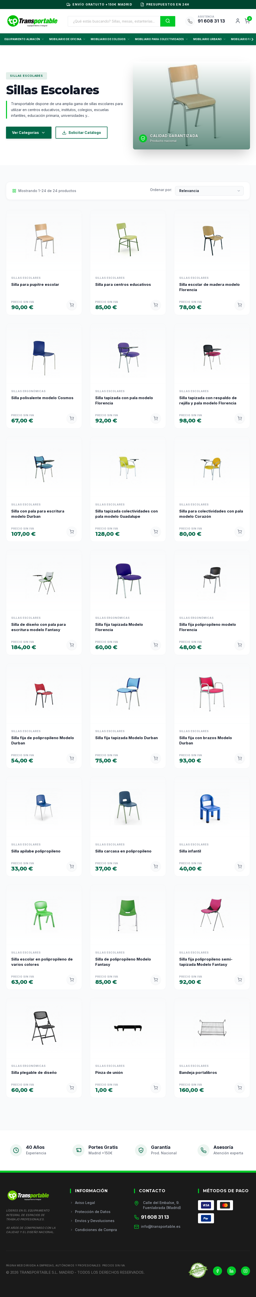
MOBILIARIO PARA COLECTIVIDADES (161, 39)
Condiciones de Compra (93, 1230)
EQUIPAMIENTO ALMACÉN (24, 39)
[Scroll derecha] (251, 39)
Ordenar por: (161, 190)
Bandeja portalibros (198, 1072)
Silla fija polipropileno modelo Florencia (207, 627)
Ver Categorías (29, 132)
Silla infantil (190, 851)
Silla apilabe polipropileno (35, 851)
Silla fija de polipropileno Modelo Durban (42, 740)
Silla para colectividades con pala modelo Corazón (211, 514)
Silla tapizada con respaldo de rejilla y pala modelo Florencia (208, 400)
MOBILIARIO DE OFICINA (67, 39)
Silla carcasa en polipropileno (123, 851)
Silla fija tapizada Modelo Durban (126, 737)
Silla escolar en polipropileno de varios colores (42, 962)
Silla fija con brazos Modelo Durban (205, 740)
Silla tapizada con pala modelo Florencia (124, 400)
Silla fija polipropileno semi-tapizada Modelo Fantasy (205, 962)
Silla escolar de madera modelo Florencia (209, 287)
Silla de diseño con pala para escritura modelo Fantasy (38, 627)
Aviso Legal (82, 1202)
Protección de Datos (90, 1211)
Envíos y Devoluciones (92, 1221)
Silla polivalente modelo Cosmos (42, 397)
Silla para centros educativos (123, 284)
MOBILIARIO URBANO (209, 39)
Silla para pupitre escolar (35, 284)
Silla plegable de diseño (34, 1072)
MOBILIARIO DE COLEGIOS (110, 39)
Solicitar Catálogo (81, 132)
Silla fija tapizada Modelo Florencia (119, 627)
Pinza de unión (109, 1072)
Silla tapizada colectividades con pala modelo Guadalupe (126, 514)
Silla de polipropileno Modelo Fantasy (123, 962)
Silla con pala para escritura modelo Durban (37, 514)
